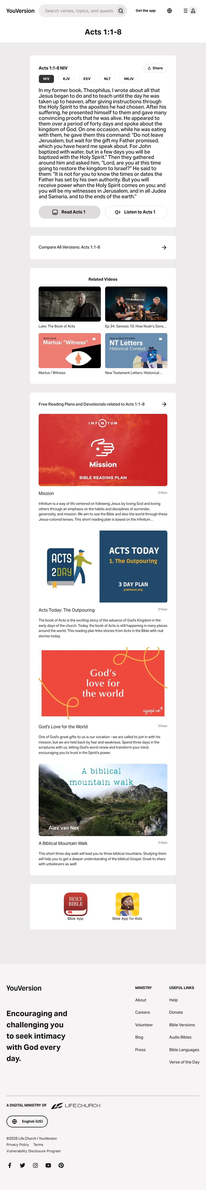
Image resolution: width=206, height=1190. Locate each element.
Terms (38, 1144)
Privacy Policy (17, 1144)
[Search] (76, 10)
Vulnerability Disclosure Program (33, 1151)
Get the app (146, 10)
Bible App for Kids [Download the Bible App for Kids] (127, 906)
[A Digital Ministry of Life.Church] (103, 1102)
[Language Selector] (169, 10)
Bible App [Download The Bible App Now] (75, 906)
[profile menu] (189, 10)
